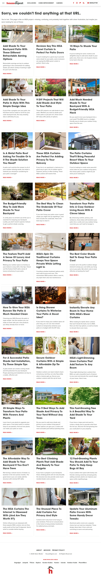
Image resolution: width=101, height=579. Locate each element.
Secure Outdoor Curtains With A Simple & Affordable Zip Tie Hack (50, 363)
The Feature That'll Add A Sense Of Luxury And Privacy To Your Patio (16, 257)
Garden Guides (47, 562)
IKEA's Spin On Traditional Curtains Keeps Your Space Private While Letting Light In (48, 260)
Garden (59, 3)
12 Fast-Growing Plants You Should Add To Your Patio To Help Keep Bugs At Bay (84, 464)
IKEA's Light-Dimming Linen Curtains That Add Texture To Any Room (82, 363)
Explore (38, 562)
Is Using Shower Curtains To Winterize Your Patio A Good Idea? (48, 313)
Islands (63, 562)
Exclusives (31, 3)
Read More (7, 74)
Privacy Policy (58, 550)
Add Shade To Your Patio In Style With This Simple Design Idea (16, 103)
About (39, 550)
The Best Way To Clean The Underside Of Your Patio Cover (49, 207)
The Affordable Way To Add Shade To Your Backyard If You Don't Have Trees (16, 464)
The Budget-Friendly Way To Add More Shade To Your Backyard (14, 209)
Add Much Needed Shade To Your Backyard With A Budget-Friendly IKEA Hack (82, 106)
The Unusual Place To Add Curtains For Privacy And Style (49, 512)
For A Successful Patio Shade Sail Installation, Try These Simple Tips (16, 361)
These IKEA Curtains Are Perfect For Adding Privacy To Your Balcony (49, 158)
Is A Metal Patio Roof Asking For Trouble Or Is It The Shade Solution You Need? (17, 158)
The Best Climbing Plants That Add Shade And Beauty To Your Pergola (49, 464)
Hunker (56, 562)
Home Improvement (46, 3)
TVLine (32, 562)
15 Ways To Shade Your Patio (83, 48)
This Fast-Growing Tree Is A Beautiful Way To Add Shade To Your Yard (83, 413)
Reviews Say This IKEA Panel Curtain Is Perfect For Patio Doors (50, 49)
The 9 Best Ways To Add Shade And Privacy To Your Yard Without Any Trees (50, 413)
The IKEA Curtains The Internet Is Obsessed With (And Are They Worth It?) (16, 514)
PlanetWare (83, 562)
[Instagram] (77, 3)
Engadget (17, 562)
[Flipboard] (80, 3)
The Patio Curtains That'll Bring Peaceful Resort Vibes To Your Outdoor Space (82, 158)
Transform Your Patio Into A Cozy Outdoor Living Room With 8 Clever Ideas (82, 209)
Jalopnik (25, 562)
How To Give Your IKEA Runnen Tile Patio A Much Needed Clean (16, 311)
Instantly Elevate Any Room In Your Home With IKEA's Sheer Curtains (82, 313)
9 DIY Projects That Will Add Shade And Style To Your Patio (49, 103)
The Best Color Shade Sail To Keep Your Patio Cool (83, 257)
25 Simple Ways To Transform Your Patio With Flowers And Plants (15, 413)
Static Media (39, 554)
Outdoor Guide (72, 562)
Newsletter (92, 3)
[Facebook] (73, 3)
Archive (47, 550)
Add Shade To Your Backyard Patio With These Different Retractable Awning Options (15, 52)
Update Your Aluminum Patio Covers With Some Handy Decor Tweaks (83, 514)
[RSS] (83, 3)
